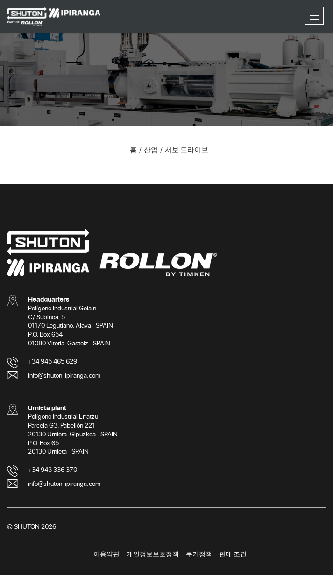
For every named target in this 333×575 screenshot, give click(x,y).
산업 (151, 149)
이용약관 (106, 553)
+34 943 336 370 (52, 469)
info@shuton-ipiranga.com (64, 375)
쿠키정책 (199, 553)
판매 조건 (233, 553)
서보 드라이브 (186, 149)
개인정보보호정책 (153, 553)
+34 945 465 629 (52, 361)
